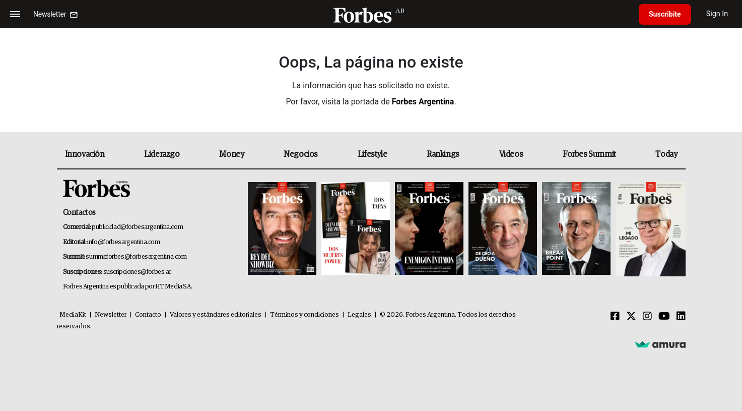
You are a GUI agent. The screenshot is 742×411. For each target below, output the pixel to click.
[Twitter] (631, 316)
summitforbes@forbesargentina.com (136, 257)
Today (666, 154)
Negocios (301, 154)
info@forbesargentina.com (123, 242)
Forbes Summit (589, 154)
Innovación (85, 154)
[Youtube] (664, 316)
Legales (359, 315)
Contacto (148, 315)
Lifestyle (372, 154)
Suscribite (665, 14)
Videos (511, 154)
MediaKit (72, 315)
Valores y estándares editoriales (215, 315)
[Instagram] (647, 316)
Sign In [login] (717, 14)
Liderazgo (161, 154)
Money (231, 154)
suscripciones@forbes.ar (137, 272)
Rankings (443, 154)
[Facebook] (615, 316)
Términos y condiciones (304, 315)
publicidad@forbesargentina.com (137, 227)
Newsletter (110, 315)
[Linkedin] (681, 316)
